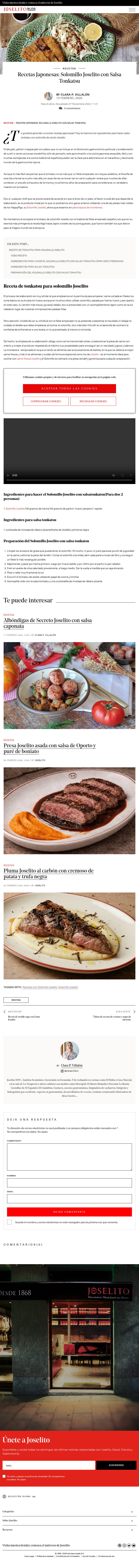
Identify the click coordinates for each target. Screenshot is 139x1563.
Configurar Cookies (46, 401)
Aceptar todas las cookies (69, 388)
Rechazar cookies (93, 401)
